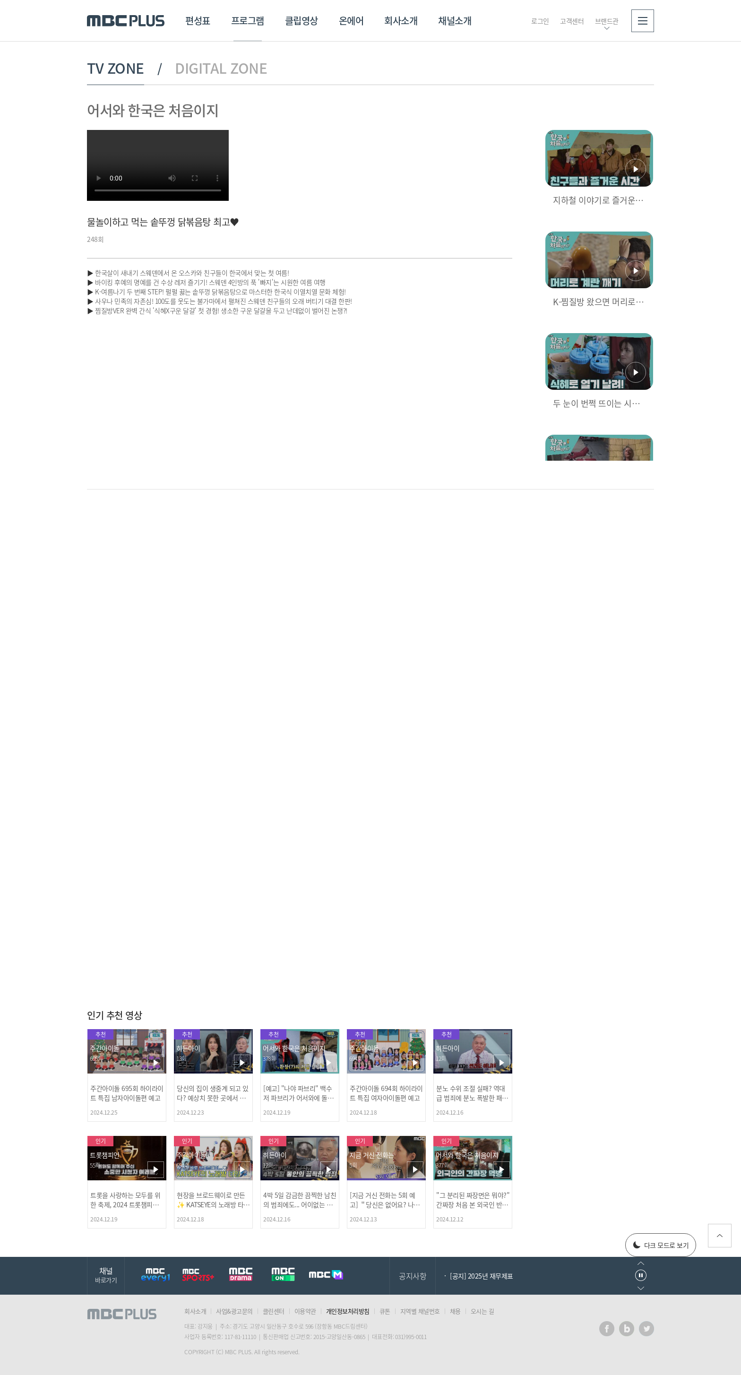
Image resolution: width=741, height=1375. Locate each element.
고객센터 (572, 21)
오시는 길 (482, 1310)
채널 (105, 1274)
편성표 (197, 20)
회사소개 (400, 20)
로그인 (540, 21)
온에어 (351, 20)
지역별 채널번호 (420, 1310)
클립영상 (301, 20)
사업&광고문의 (234, 1310)
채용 (455, 1310)
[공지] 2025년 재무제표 (481, 1275)
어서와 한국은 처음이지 (152, 109)
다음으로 (641, 1288)
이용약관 (305, 1310)
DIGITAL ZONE (221, 68)
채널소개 (454, 20)
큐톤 (384, 1310)
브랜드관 (607, 21)
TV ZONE (115, 68)
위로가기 (720, 1235)
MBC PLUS (125, 20)
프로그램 (247, 20)
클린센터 (273, 1310)
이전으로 (641, 1263)
